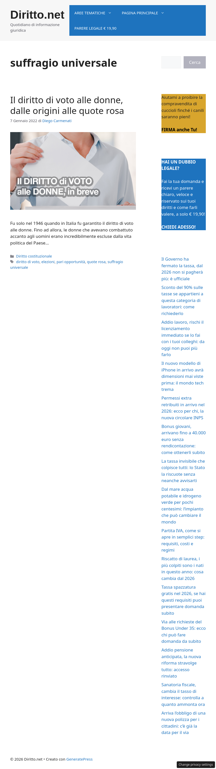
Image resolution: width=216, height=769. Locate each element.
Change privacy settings (196, 764)
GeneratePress (79, 759)
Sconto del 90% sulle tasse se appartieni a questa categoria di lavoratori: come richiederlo (182, 300)
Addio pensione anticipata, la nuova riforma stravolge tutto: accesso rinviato (181, 663)
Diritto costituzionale (34, 256)
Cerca (194, 62)
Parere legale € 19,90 (95, 28)
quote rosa (96, 261)
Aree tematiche (95, 12)
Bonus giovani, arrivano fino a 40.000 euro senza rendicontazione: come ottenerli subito (183, 439)
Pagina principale (146, 12)
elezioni (48, 261)
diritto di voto (28, 261)
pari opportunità (71, 261)
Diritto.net (37, 14)
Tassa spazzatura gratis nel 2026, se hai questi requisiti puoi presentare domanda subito (183, 600)
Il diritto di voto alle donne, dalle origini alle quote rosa (67, 105)
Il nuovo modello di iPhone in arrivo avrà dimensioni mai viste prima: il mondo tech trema (182, 376)
